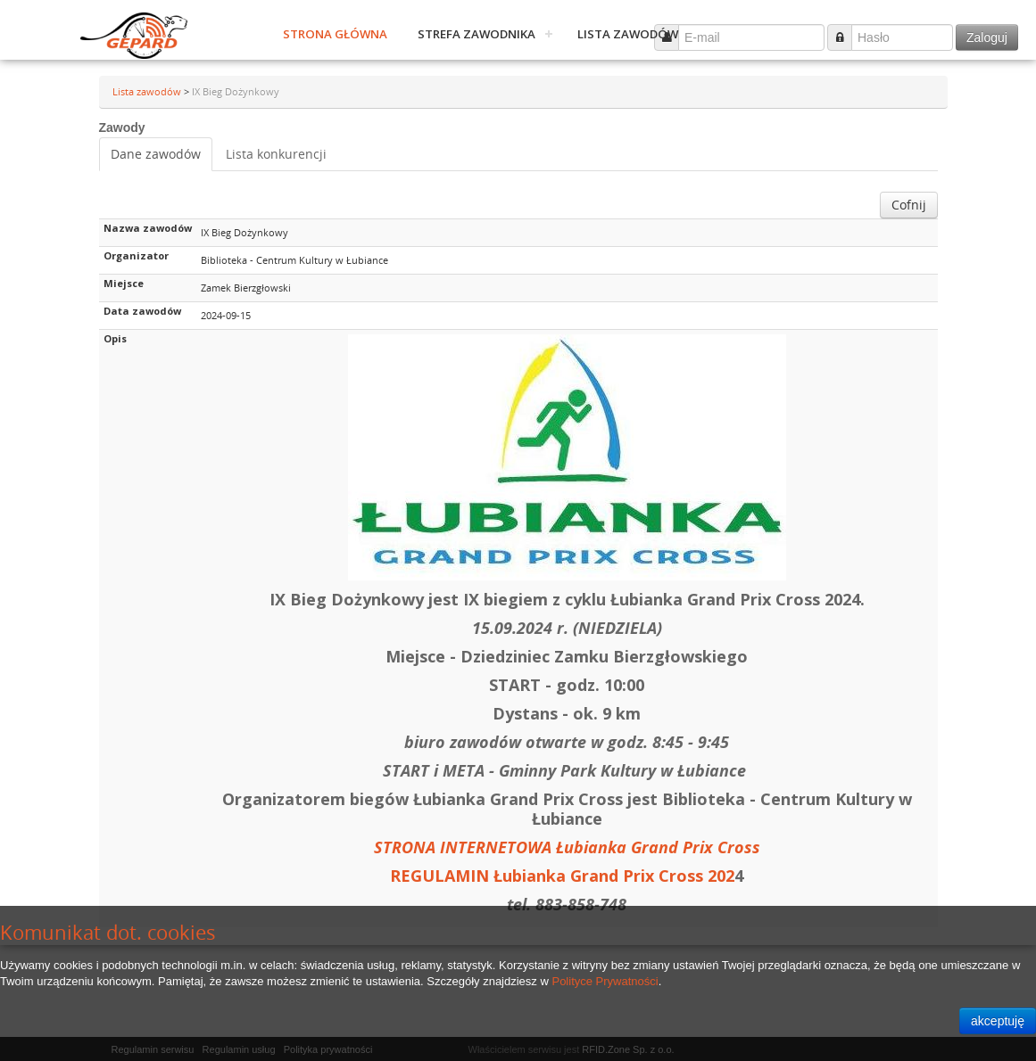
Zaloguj (986, 37)
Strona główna (335, 34)
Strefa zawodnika (476, 34)
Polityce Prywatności (604, 981)
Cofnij (908, 204)
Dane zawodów (156, 153)
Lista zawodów (627, 34)
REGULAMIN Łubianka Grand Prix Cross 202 (562, 875)
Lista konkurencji (276, 153)
